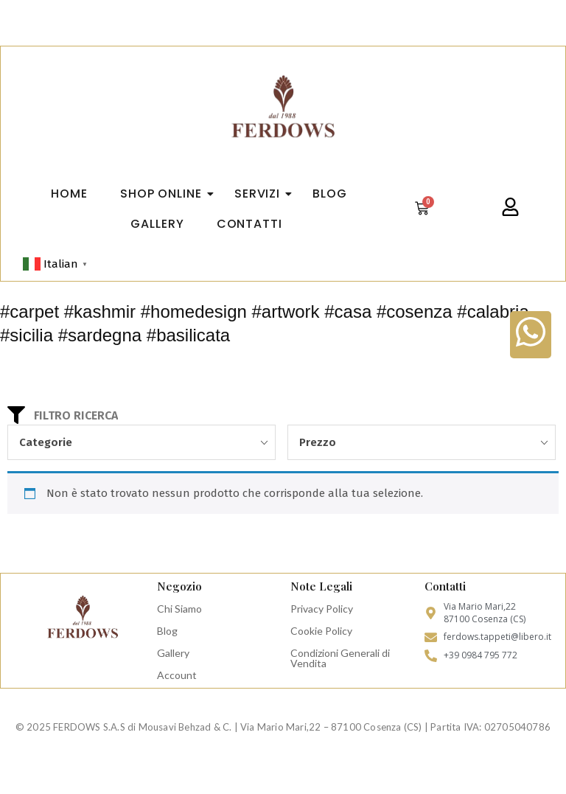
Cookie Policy (321, 630)
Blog (167, 630)
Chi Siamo (179, 608)
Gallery (173, 653)
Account (177, 675)
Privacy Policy (321, 608)
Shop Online (165, 193)
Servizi (261, 193)
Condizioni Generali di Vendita (340, 658)
